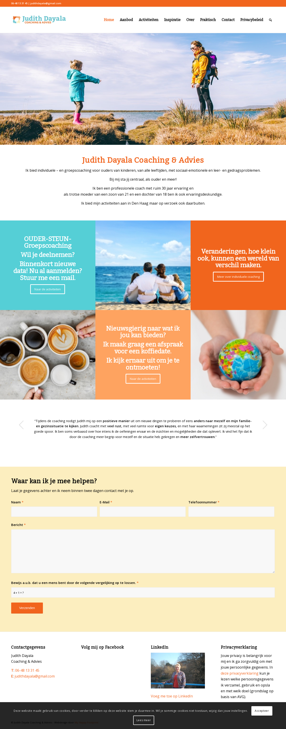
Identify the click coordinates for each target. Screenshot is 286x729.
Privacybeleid (251, 20)
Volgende (264, 425)
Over (190, 20)
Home (109, 20)
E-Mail (106, 502)
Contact (228, 20)
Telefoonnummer (203, 502)
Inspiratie (172, 20)
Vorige (21, 425)
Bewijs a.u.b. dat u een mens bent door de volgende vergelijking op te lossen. (75, 582)
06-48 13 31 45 (27, 670)
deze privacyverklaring (240, 673)
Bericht (18, 524)
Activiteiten (148, 20)
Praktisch (208, 20)
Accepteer (262, 711)
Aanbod (126, 20)
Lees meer (144, 720)
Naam (17, 502)
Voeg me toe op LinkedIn (172, 696)
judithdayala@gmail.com (35, 676)
